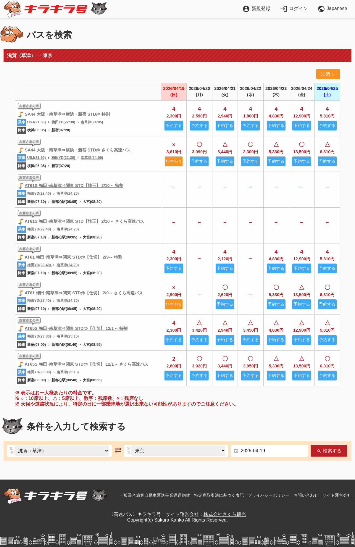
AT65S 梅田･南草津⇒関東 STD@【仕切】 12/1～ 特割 (76, 328)
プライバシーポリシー (268, 495)
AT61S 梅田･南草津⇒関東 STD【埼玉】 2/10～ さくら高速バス (84, 221)
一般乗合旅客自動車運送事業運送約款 (155, 495)
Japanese (332, 9)
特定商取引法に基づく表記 (219, 495)
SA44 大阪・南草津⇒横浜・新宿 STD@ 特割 (67, 114)
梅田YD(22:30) (63, 122)
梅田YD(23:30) (39, 336)
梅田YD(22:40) (39, 193)
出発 (12, 450)
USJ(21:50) (37, 122)
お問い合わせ (305, 495)
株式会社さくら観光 (225, 514)
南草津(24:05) (92, 122)
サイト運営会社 (336, 495)
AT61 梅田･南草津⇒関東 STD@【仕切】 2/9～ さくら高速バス (84, 293)
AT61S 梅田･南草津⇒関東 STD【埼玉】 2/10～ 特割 (74, 185)
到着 (128, 450)
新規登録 (256, 8)
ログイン (294, 8)
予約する (173, 125)
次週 (328, 74)
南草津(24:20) (68, 193)
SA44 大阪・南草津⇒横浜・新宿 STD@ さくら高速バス (77, 150)
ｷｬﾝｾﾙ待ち (174, 161)
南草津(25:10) (68, 336)
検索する (329, 451)
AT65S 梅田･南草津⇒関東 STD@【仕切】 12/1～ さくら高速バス (86, 364)
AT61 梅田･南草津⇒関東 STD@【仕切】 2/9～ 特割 (73, 257)
